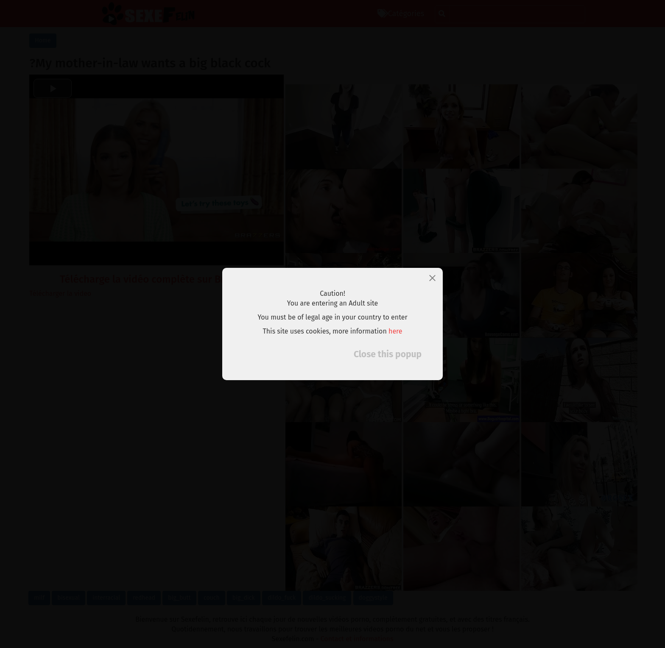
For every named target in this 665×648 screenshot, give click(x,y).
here (395, 331)
